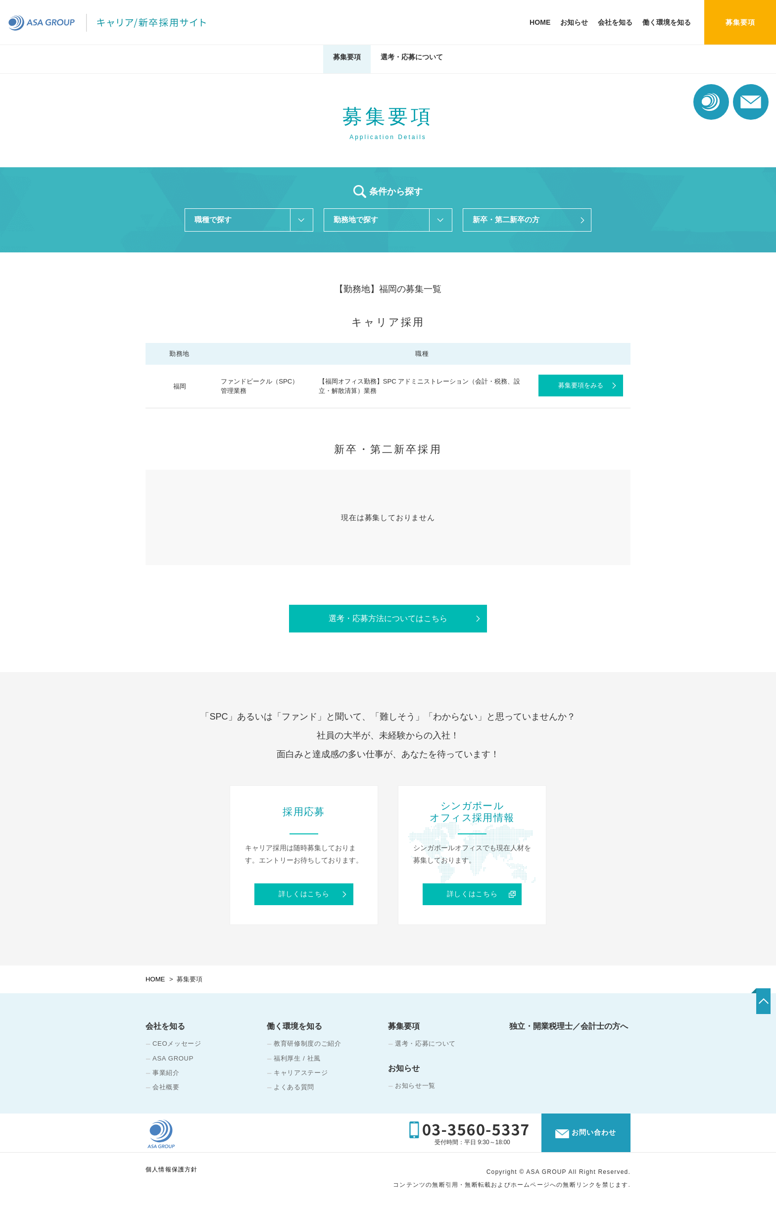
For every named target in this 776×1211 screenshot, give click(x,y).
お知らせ (574, 22)
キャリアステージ (301, 1078)
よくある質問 (294, 1092)
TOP (740, 1010)
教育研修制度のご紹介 (307, 1049)
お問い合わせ (751, 102)
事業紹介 (166, 1078)
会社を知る (615, 22)
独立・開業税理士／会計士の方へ (568, 1032)
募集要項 (347, 61)
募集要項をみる (580, 387)
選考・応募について (412, 61)
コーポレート (711, 102)
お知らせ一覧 (415, 1091)
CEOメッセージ (176, 1049)
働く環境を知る (666, 22)
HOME (540, 22)
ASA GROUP (173, 1063)
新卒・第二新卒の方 (506, 220)
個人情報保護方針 (172, 1177)
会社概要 (166, 1092)
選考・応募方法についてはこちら (388, 622)
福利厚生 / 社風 (297, 1063)
